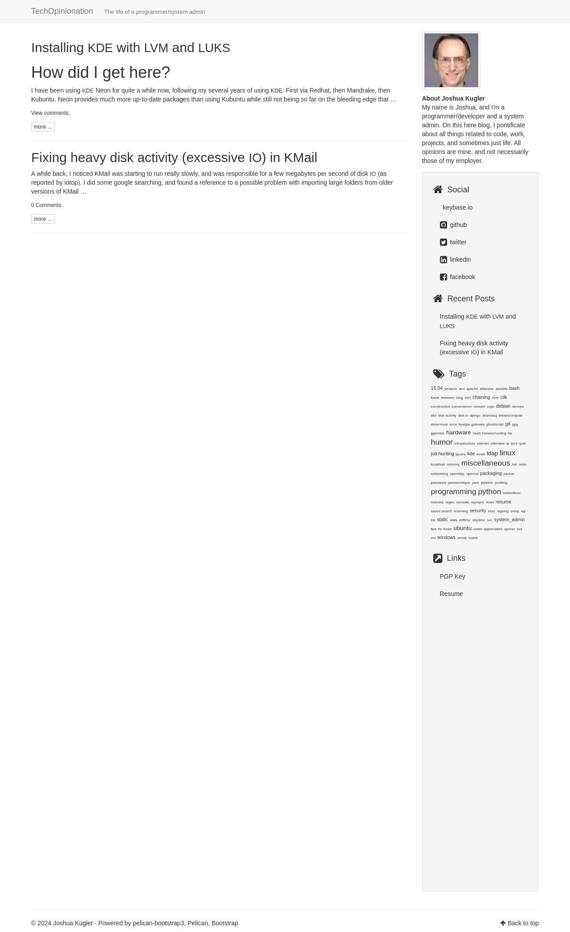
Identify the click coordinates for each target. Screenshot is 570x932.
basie (435, 398)
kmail (480, 454)
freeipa (464, 424)
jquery (461, 454)
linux (508, 452)
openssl (472, 474)
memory (453, 464)
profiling (501, 483)
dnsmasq (489, 415)
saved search (441, 511)
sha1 (492, 511)
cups (490, 407)
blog (459, 398)
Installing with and (130, 47)
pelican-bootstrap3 (158, 923)
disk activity (447, 415)
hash (476, 433)
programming (453, 491)
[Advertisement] (480, 740)
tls (440, 529)
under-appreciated (487, 529)
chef (495, 398)
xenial (462, 538)
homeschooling (494, 433)
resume (504, 501)
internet (483, 444)
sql (523, 511)
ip (507, 444)
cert (468, 398)
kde (471, 453)
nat (514, 464)
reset (490, 502)
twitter (453, 242)
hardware (458, 432)
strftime (465, 520)
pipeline (487, 483)
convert (479, 407)
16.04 (437, 388)
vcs (519, 529)
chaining (481, 397)
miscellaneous (485, 462)
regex (449, 502)
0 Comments (46, 205)
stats (453, 520)
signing (503, 511)
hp (510, 433)
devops (518, 407)
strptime (478, 520)
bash (514, 388)
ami (461, 389)
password (438, 483)
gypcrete (438, 433)
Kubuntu (233, 99)
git (507, 423)
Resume (451, 593)
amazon (450, 389)
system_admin (509, 519)
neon (522, 464)
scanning (461, 511)
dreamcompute (510, 415)
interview (498, 444)
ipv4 (514, 444)
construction (440, 407)
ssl (433, 520)
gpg (515, 424)
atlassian (487, 389)
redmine (437, 502)
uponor (509, 529)
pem (475, 483)
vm (433, 538)
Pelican (197, 923)
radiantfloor (512, 493)
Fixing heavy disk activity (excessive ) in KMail (174, 157)
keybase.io (457, 207)
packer (509, 474)
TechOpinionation (118, 11)
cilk (504, 397)
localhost (438, 464)
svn (489, 520)
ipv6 (522, 444)
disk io (463, 415)
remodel (462, 502)
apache (472, 389)
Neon (96, 90)
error (453, 424)
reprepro (477, 502)
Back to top (523, 923)
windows (446, 537)
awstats (502, 389)
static (442, 519)
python (489, 491)
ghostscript (495, 424)
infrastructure (465, 444)
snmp (514, 511)
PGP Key (452, 576)
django (475, 415)
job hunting (442, 453)
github (453, 224)
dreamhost (439, 424)
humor (442, 442)
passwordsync (459, 483)
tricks (448, 529)
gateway (477, 424)
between (448, 398)
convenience (462, 407)
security (478, 510)
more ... (43, 127)
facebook (458, 276)
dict (433, 415)
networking (439, 474)
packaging (491, 473)
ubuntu (462, 528)
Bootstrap (225, 923)
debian (503, 406)
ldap (492, 453)
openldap (457, 474)
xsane (473, 538)
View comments (50, 113)
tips (433, 529)
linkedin (455, 259)
